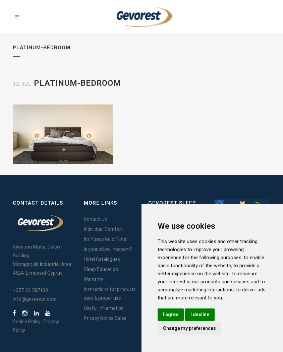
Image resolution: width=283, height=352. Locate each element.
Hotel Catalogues (102, 259)
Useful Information (104, 308)
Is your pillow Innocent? (108, 249)
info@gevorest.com (35, 299)
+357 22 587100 (30, 290)
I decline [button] (199, 314)
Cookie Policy (27, 321)
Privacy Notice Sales (105, 318)
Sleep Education (101, 269)
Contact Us (95, 219)
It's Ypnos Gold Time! (105, 239)
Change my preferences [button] (189, 328)
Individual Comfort (103, 229)
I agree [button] (170, 314)
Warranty (93, 279)
